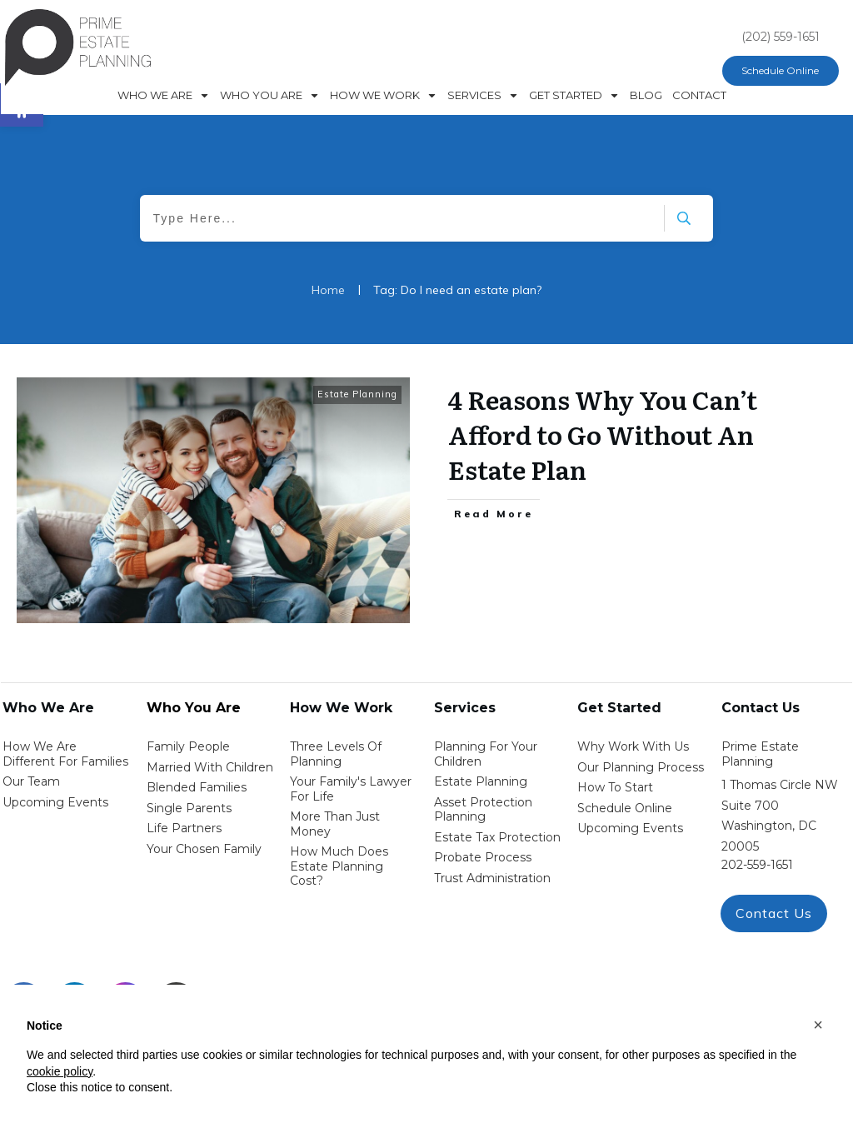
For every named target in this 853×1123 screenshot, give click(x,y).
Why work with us (633, 746)
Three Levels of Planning (336, 754)
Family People (188, 746)
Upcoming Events (55, 802)
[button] (818, 1024)
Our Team (31, 781)
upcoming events (630, 828)
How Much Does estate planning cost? (339, 866)
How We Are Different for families (65, 754)
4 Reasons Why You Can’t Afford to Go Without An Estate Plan (602, 434)
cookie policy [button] (59, 1071)
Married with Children (210, 767)
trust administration (492, 878)
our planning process (640, 767)
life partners (184, 828)
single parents (189, 808)
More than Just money (335, 824)
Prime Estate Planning (760, 754)
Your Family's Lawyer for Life (351, 789)
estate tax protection (497, 837)
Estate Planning (357, 394)
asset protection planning (483, 810)
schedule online (624, 808)
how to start (615, 787)
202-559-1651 (757, 864)
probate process (482, 857)
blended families (197, 787)
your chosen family (204, 848)
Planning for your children (485, 754)
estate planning (480, 781)
